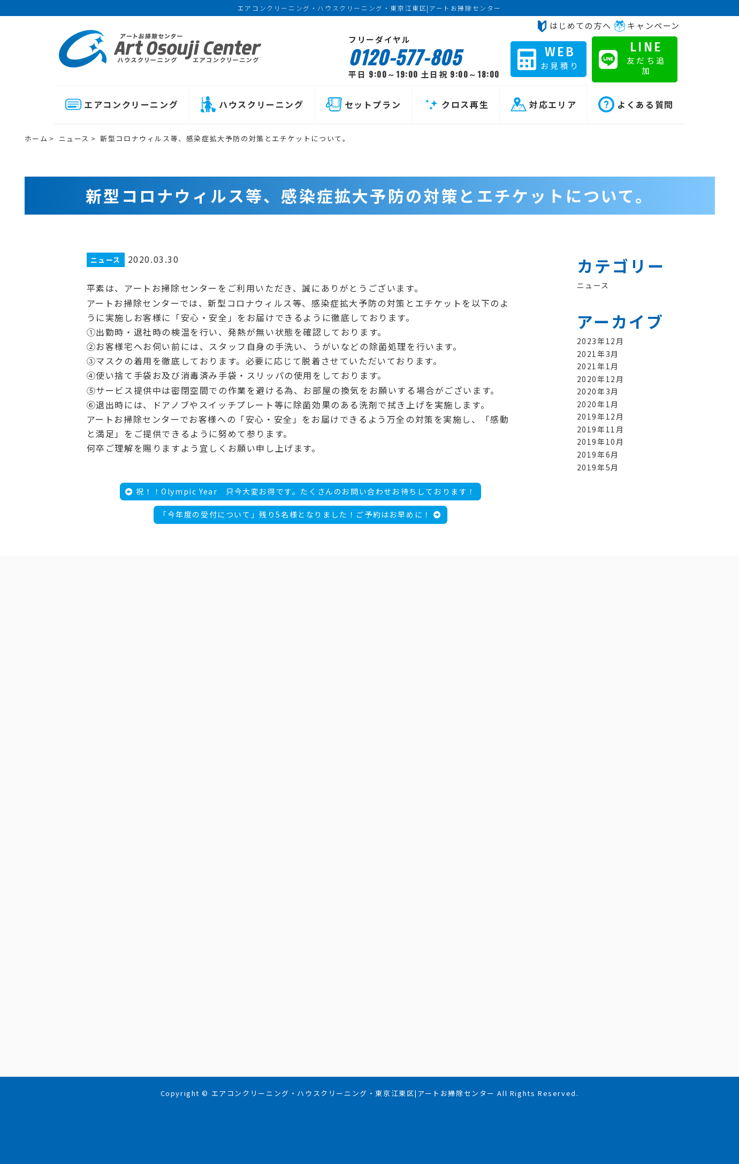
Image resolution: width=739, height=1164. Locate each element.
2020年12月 (600, 379)
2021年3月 (598, 353)
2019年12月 (600, 416)
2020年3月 (598, 391)
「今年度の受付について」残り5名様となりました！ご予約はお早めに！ (300, 514)
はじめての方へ (574, 25)
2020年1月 (598, 404)
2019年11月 (600, 429)
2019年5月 (598, 467)
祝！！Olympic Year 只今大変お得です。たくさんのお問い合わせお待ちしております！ (300, 491)
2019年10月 (600, 441)
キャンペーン (647, 25)
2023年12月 (600, 341)
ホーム (36, 138)
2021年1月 (598, 366)
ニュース (74, 138)
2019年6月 (598, 454)
